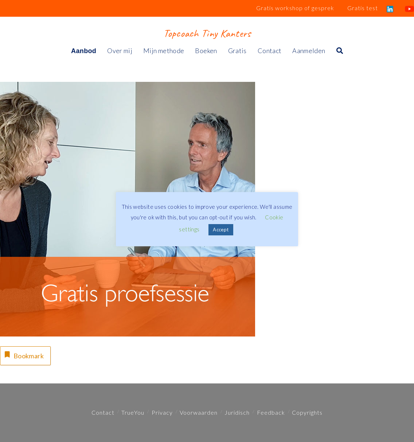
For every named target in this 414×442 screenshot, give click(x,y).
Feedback (271, 412)
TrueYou (132, 412)
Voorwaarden (199, 412)
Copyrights (307, 412)
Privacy (162, 412)
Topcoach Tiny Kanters (206, 33)
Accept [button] (221, 229)
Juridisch (237, 412)
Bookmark (23, 355)
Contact (102, 412)
